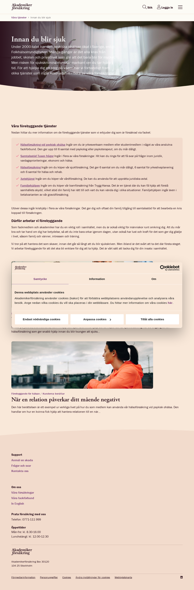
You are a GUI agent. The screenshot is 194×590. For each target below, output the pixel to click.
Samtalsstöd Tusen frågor (37, 156)
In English (17, 503)
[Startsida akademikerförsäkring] (21, 7)
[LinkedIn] (181, 577)
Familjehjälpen (30, 185)
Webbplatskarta (123, 577)
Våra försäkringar (22, 492)
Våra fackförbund (22, 498)
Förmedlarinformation (23, 577)
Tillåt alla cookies (152, 319)
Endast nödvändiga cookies (41, 319)
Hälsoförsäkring (30, 167)
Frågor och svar (21, 465)
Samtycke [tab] (40, 278)
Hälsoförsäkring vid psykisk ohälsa (42, 144)
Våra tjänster (19, 17)
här (170, 302)
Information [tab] (97, 278)
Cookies (66, 577)
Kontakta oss (19, 471)
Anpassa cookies (97, 319)
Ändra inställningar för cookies (93, 577)
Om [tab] (153, 278)
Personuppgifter (49, 577)
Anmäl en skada (22, 460)
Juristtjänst (27, 179)
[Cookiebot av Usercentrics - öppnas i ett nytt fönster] (162, 268)
